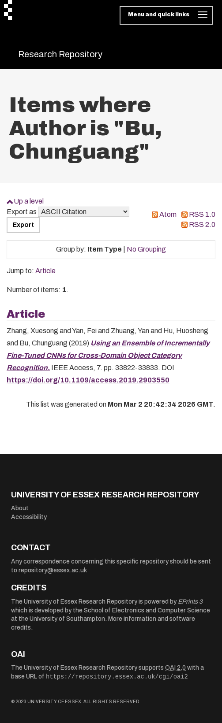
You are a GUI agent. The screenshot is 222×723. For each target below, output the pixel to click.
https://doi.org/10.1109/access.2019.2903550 (88, 380)
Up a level (29, 201)
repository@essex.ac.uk (53, 570)
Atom (168, 214)
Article (45, 270)
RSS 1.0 (202, 214)
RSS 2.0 (202, 224)
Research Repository (60, 54)
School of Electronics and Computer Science (147, 610)
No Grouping (146, 249)
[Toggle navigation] (166, 15)
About (20, 508)
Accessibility (29, 517)
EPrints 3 (190, 601)
